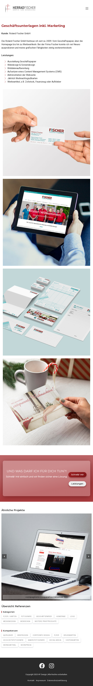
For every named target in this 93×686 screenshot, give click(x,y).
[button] (4, 556)
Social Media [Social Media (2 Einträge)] (55, 640)
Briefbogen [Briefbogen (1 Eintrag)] (22, 635)
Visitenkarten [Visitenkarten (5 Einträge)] (72, 640)
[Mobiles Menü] (87, 8)
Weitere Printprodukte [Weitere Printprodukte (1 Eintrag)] (46, 621)
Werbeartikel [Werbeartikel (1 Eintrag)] (9, 645)
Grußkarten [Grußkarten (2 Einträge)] (70, 635)
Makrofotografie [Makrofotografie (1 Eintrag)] (36, 640)
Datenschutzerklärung (57, 680)
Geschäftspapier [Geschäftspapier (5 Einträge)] (44, 616)
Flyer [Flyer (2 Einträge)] (56, 635)
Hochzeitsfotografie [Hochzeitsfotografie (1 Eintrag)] (13, 640)
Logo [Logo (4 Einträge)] (72, 616)
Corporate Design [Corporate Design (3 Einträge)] (41, 635)
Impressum (41, 680)
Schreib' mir (77, 474)
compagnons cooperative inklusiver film (47, 597)
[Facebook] (42, 666)
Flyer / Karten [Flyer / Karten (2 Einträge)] (10, 616)
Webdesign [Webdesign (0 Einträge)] (25, 621)
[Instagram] (51, 666)
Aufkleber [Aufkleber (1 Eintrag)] (8, 635)
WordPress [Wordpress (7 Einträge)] (26, 645)
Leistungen (77, 483)
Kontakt (31, 680)
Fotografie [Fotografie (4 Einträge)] (26, 616)
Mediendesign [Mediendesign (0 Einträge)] (9, 621)
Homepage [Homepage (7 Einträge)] (61, 616)
